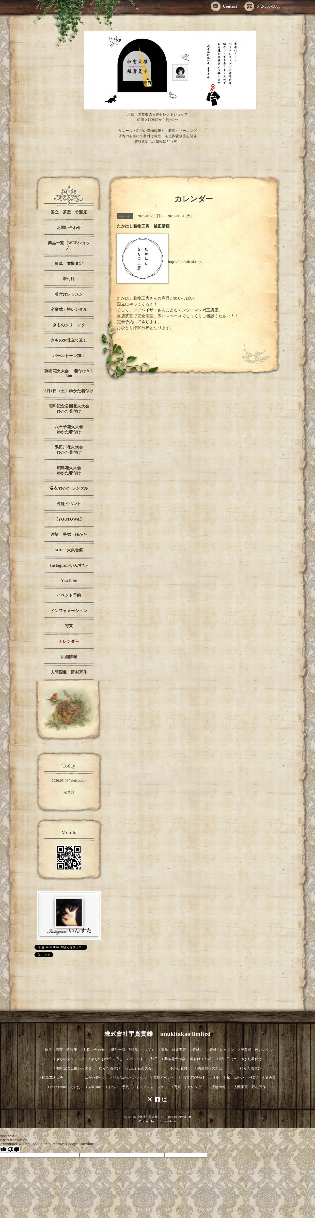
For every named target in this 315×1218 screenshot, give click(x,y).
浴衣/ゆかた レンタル (68, 488)
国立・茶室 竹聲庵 (69, 212)
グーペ (160, 1121)
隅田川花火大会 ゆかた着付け (75, 449)
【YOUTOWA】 (69, 519)
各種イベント (69, 504)
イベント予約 (69, 595)
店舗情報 (69, 657)
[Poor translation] (13, 1149)
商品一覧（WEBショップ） (69, 245)
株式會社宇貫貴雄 (145, 1117)
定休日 (68, 792)
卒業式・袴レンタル (69, 309)
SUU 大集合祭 (69, 550)
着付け (69, 279)
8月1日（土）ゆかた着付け (69, 391)
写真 (69, 626)
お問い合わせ (69, 228)
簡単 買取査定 (69, 263)
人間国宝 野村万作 (71, 672)
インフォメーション (69, 611)
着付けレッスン (69, 294)
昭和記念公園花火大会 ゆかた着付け (72, 408)
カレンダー (69, 641)
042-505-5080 (262, 6)
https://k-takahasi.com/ (185, 262)
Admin (171, 1121)
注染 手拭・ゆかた (69, 534)
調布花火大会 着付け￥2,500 (69, 373)
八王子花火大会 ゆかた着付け (75, 429)
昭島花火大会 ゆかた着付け (76, 470)
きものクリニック (69, 325)
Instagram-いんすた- (69, 565)
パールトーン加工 (69, 356)
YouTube (69, 580)
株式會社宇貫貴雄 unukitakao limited (157, 1034)
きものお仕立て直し (69, 340)
